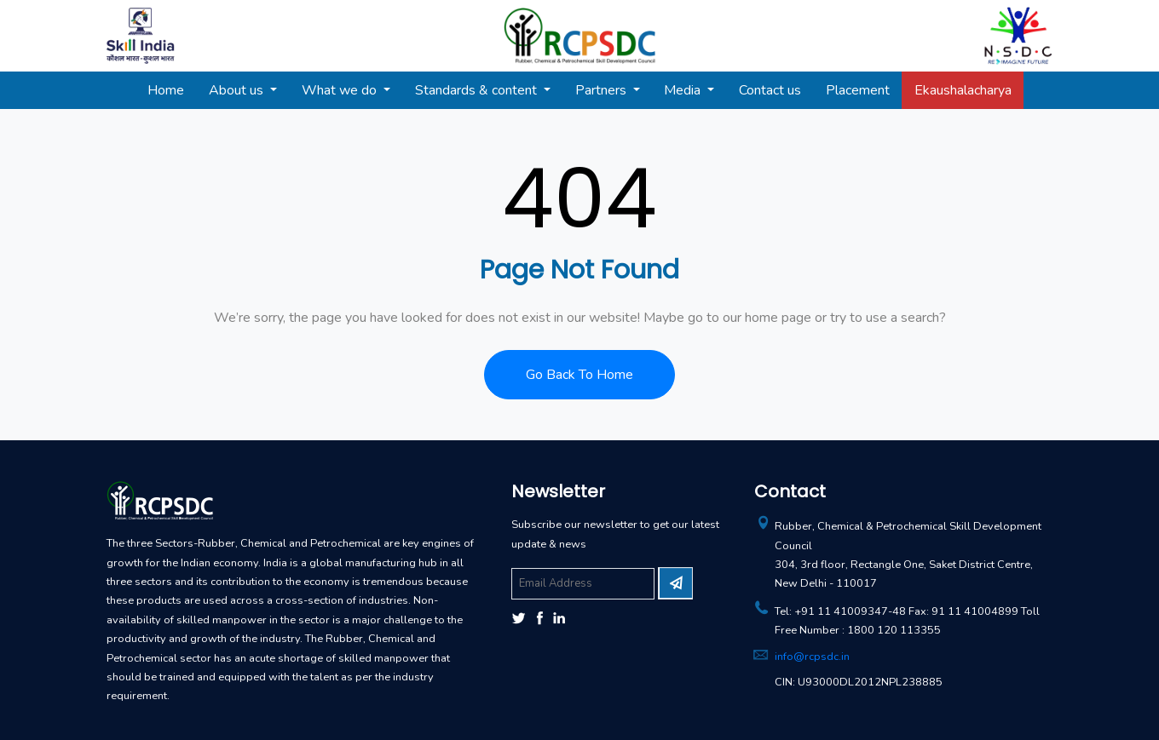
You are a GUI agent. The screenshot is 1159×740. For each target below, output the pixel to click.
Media (684, 90)
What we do (341, 90)
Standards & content (477, 90)
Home (165, 90)
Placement (858, 90)
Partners (602, 90)
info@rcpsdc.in (812, 656)
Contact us (770, 90)
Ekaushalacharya (963, 90)
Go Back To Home (579, 374)
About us (238, 90)
